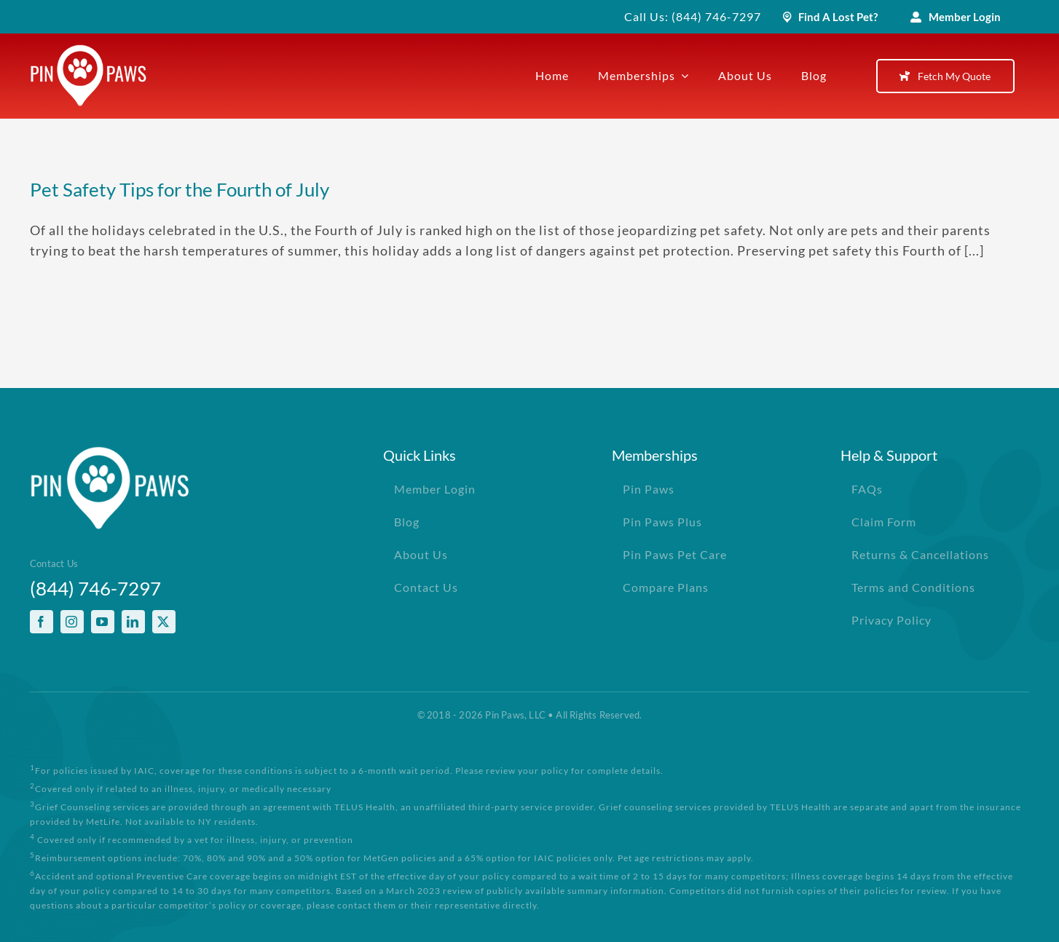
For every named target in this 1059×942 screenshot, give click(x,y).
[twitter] (164, 621)
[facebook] (41, 621)
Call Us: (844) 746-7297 (692, 16)
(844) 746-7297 (95, 588)
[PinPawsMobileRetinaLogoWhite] (88, 51)
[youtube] (102, 621)
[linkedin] (133, 621)
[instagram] (72, 621)
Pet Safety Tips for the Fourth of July (179, 189)
